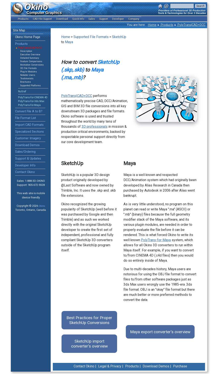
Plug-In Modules (28, 71)
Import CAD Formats (29, 125)
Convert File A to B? (28, 111)
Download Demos (27, 145)
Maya (69, 42)
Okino (42, 206)
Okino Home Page (27, 37)
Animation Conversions (32, 64)
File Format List (25, 118)
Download (62, 18)
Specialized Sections (29, 131)
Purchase (180, 366)
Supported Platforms (30, 85)
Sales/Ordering (25, 152)
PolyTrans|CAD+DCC (191, 25)
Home (152, 25)
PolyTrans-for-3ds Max (31, 101)
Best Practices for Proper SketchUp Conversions (89, 320)
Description (26, 51)
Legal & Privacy (109, 366)
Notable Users (27, 75)
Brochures (25, 82)
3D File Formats (28, 68)
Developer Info (25, 165)
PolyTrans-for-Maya (29, 105)
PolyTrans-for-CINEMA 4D (32, 97)
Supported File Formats (91, 37)
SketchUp (119, 37)
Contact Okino (25, 172)
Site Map (19, 30)
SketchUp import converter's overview (89, 344)
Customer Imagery (28, 138)
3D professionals (95, 127)
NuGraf (22, 91)
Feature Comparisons (31, 61)
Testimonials (26, 78)
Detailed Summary (29, 58)
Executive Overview (30, 54)
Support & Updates (28, 158)
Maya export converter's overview (160, 331)
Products (166, 25)
